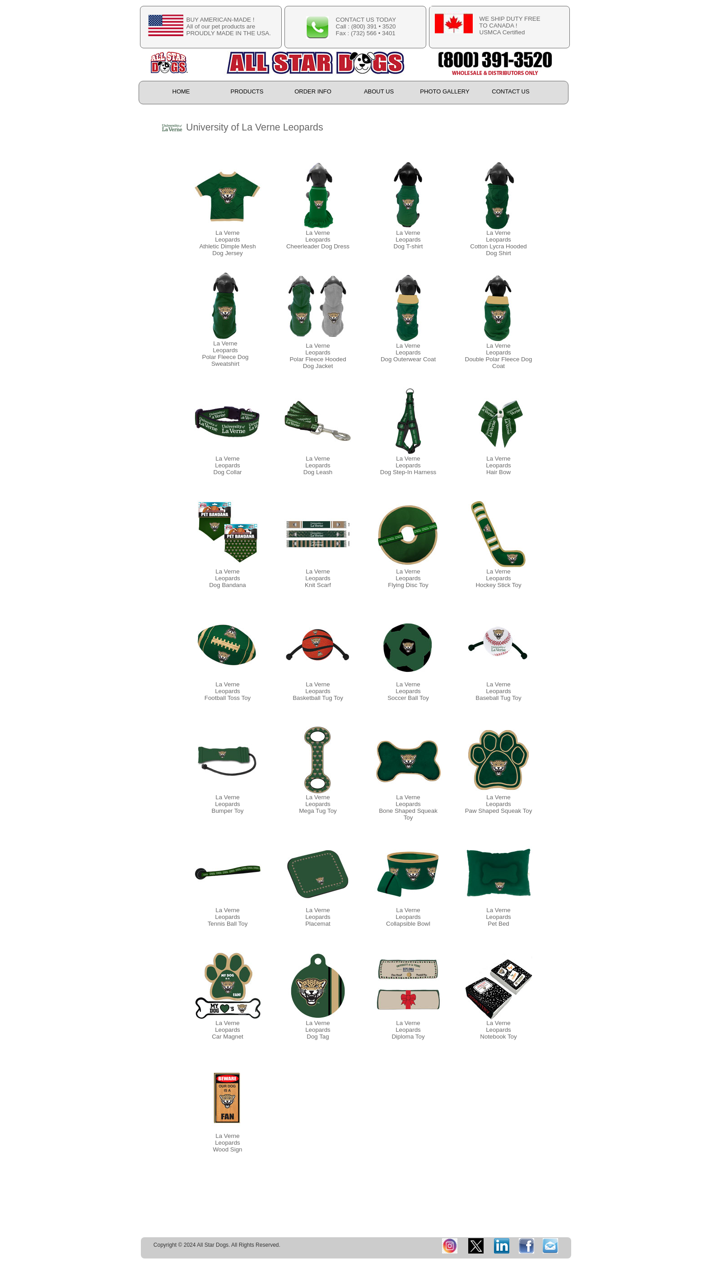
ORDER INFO (312, 91)
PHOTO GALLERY (444, 91)
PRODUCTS (247, 91)
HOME (181, 91)
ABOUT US (379, 91)
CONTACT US (510, 91)
